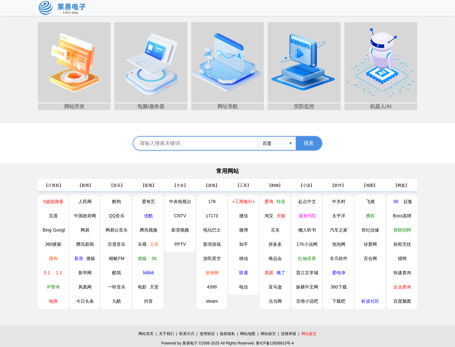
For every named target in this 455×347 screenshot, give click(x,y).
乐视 (142, 244)
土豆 (154, 244)
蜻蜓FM (116, 258)
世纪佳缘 (370, 229)
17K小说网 (307, 244)
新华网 (85, 272)
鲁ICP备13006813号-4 (275, 343)
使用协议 (207, 334)
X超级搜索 (53, 201)
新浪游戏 (212, 244)
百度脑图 (402, 301)
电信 (243, 286)
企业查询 (402, 286)
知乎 (243, 244)
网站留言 (268, 334)
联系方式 (186, 334)
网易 (85, 229)
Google (59, 229)
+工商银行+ (243, 201)
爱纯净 (338, 272)
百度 (53, 215)
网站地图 (247, 334)
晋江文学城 (307, 272)
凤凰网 (85, 286)
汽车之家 (339, 229)
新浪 (78, 258)
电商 (53, 301)
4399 (212, 286)
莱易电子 (189, 343)
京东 (275, 229)
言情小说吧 (307, 301)
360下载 (339, 286)
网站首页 (146, 334)
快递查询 (402, 272)
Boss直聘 (402, 215)
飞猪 (370, 201)
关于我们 (166, 334)
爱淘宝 (268, 203)
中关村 (338, 201)
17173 (212, 215)
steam (212, 301)
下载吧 (338, 301)
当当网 (275, 301)
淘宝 (268, 215)
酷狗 (116, 201)
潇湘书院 (307, 215)
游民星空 (212, 258)
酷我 (116, 272)
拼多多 (275, 244)
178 (211, 201)
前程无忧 (402, 244)
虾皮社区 (370, 301)
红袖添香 (307, 258)
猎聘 (402, 258)
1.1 (59, 272)
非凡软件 (339, 258)
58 (395, 201)
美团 (268, 272)
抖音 (148, 301)
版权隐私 (227, 334)
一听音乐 (116, 286)
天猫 (280, 215)
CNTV (180, 215)
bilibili (148, 272)
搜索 (309, 143)
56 (154, 258)
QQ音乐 (117, 215)
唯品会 (275, 258)
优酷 (148, 215)
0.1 (47, 272)
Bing (47, 229)
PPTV (180, 244)
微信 (243, 215)
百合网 (370, 258)
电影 (142, 286)
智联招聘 (402, 229)
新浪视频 (180, 229)
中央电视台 (180, 201)
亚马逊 (275, 286)
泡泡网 (338, 244)
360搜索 (53, 244)
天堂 (154, 286)
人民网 (85, 201)
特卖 (280, 201)
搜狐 (90, 258)
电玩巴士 (212, 229)
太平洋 (338, 215)
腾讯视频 (148, 229)
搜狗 (53, 258)
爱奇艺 (148, 201)
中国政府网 (85, 215)
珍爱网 (370, 244)
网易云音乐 (117, 229)
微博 (243, 229)
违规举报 (288, 334)
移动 (243, 258)
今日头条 (85, 301)
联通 (243, 272)
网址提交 (309, 334)
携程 (370, 215)
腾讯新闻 (85, 244)
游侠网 (212, 272)
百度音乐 (116, 244)
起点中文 (307, 201)
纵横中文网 (307, 286)
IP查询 (53, 286)
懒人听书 (307, 229)
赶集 (407, 201)
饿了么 (280, 274)
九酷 (116, 301)
